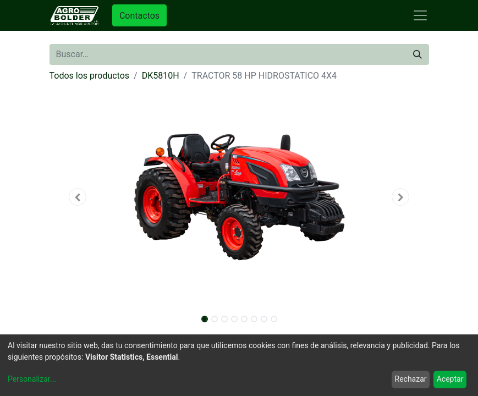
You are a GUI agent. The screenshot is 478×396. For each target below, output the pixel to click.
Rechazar (411, 379)
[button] (78, 197)
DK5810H (160, 75)
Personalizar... (32, 379)
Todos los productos (90, 75)
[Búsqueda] (417, 54)
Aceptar (450, 379)
